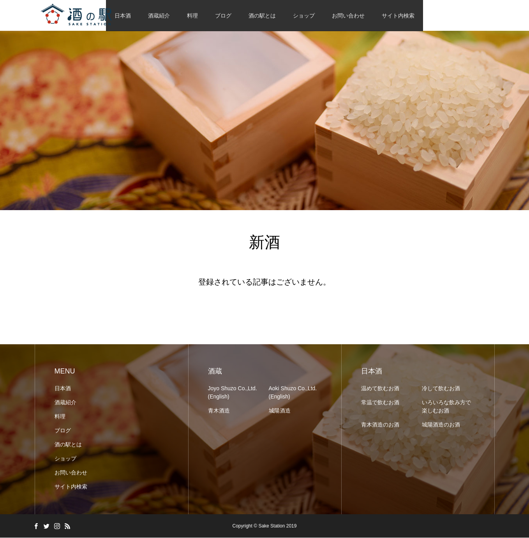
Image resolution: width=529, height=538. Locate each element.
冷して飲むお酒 (441, 389)
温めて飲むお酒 (380, 389)
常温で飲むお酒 (380, 403)
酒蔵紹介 (159, 15)
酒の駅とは (262, 15)
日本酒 (63, 389)
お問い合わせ (348, 15)
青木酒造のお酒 (380, 425)
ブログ (223, 15)
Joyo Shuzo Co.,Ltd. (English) (232, 393)
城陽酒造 (280, 411)
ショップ (304, 15)
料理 (192, 15)
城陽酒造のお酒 (441, 425)
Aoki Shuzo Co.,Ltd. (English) (293, 393)
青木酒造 (219, 411)
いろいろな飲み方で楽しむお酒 (446, 407)
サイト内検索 (398, 15)
